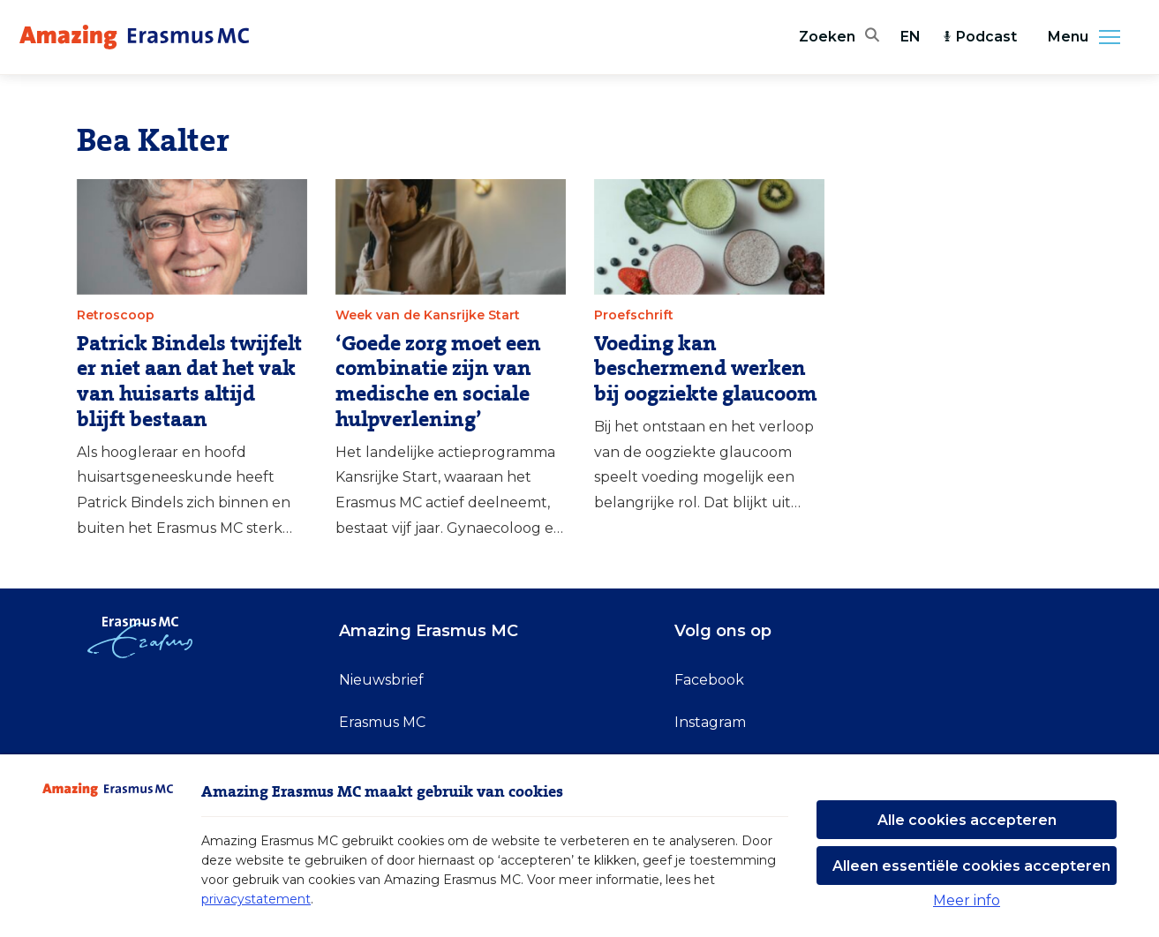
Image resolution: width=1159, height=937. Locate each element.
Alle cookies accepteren (967, 820)
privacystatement (256, 899)
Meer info (966, 900)
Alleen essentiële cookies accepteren (971, 866)
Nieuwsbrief (381, 679)
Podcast (979, 36)
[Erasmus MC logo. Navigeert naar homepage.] (134, 37)
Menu (1089, 37)
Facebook (709, 679)
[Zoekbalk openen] (839, 37)
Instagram (710, 722)
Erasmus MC (382, 722)
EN (910, 36)
